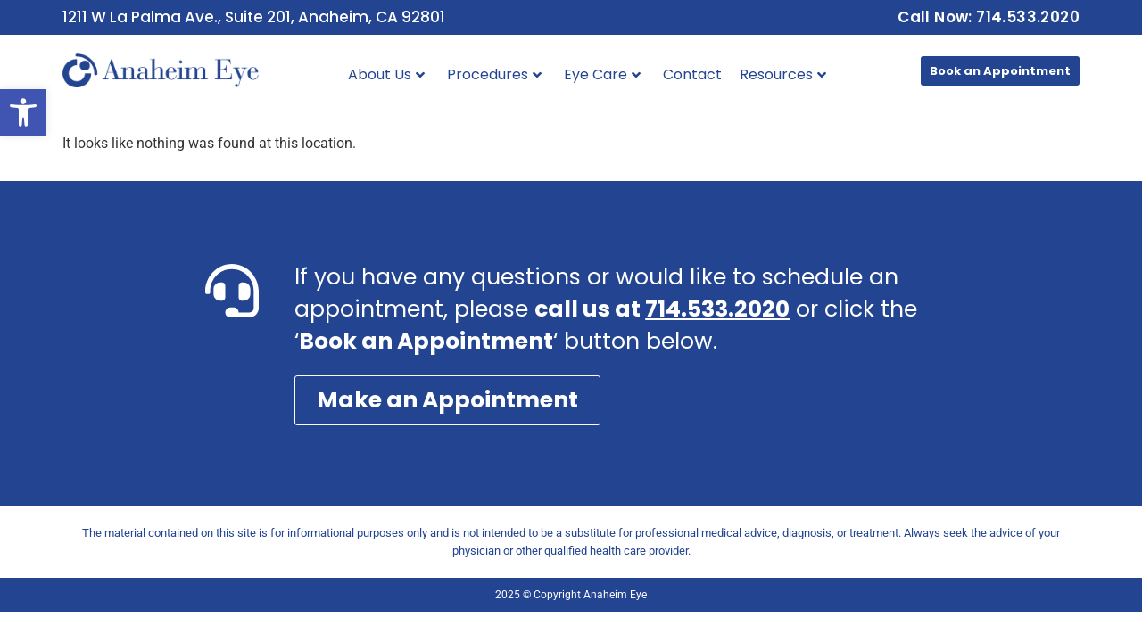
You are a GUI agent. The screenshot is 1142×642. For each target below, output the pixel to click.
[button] (23, 112)
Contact (692, 74)
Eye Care (602, 74)
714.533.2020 (717, 309)
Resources (783, 74)
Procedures (494, 74)
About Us (386, 74)
